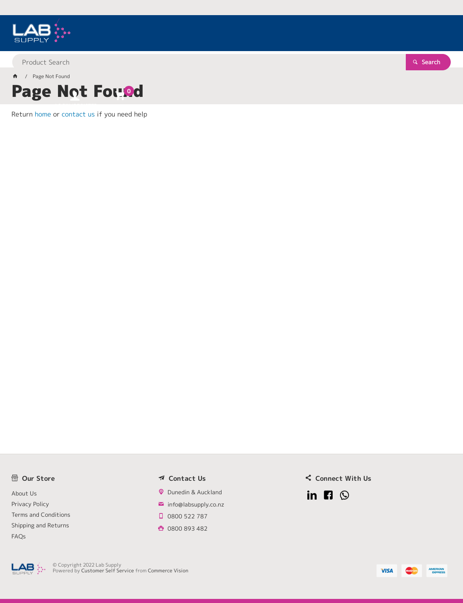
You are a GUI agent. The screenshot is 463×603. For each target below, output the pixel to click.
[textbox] (217, 33)
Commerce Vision (169, 570)
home (43, 114)
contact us (78, 114)
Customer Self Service (108, 570)
